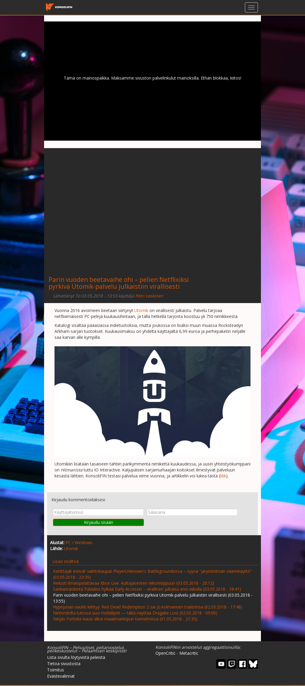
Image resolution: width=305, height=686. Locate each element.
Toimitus (55, 670)
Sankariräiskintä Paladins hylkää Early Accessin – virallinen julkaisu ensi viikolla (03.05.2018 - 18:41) (147, 589)
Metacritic (188, 653)
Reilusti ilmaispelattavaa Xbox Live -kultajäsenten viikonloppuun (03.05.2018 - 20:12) (133, 583)
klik (223, 476)
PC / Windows (79, 542)
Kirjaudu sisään (98, 522)
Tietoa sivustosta (63, 663)
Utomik (141, 310)
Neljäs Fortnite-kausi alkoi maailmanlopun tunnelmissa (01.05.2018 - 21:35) (125, 619)
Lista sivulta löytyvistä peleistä (76, 657)
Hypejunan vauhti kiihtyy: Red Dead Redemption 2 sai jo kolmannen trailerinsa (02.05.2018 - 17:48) (147, 607)
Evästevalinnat (61, 676)
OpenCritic (165, 653)
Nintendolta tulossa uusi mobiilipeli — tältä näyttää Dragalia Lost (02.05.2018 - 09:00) (135, 613)
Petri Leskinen (149, 296)
